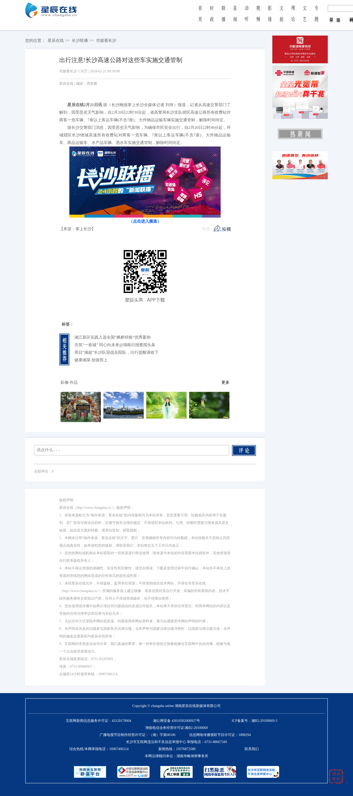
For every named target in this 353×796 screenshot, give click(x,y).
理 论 (293, 17)
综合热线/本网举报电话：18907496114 (98, 749)
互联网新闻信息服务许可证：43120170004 (98, 721)
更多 (225, 382)
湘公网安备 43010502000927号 (176, 721)
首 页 (200, 17)
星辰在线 (56, 40)
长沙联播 (80, 40)
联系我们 (252, 749)
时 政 (212, 17)
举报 (206, 229)
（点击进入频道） (145, 221)
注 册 (338, 14)
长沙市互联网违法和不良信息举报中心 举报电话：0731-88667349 (176, 742)
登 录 (331, 14)
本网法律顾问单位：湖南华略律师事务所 (176, 756)
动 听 (247, 17)
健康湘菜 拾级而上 (91, 360)
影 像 (270, 17)
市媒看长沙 (106, 40)
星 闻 (235, 17)
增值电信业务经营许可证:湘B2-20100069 (176, 728)
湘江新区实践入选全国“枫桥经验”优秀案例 (112, 337)
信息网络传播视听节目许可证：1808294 (220, 735)
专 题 (316, 17)
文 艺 (305, 17)
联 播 (223, 17)
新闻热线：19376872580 (176, 749)
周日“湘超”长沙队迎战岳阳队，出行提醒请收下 (116, 352)
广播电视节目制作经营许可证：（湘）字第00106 (137, 735)
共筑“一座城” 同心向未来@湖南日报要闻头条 (114, 345)
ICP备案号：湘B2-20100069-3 (254, 721)
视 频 (258, 17)
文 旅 (281, 17)
